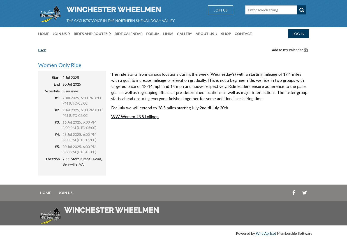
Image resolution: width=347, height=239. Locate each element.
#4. (57, 134)
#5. (57, 146)
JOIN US (221, 10)
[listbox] (290, 50)
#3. (57, 122)
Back (42, 50)
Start (56, 77)
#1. (57, 98)
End (57, 84)
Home (45, 192)
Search (301, 9)
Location (53, 159)
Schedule (52, 91)
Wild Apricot (266, 233)
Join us (66, 192)
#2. (57, 110)
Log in (298, 33)
